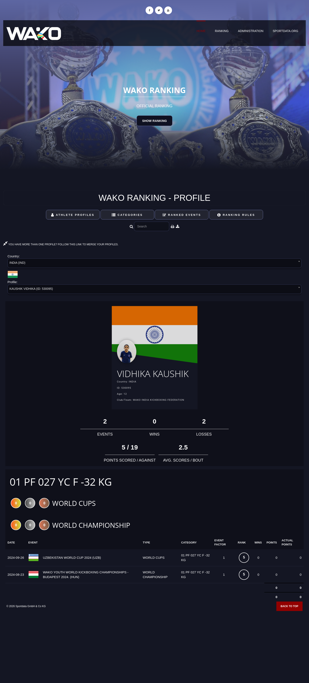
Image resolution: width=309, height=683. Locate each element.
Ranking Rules (236, 214)
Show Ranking (154, 121)
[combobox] (154, 263)
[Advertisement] (154, 652)
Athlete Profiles (72, 214)
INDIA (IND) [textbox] (17, 262)
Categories (127, 214)
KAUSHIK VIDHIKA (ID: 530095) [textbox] (31, 288)
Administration (250, 31)
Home (200, 31)
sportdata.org (285, 31)
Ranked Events (182, 214)
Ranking (222, 31)
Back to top (289, 618)
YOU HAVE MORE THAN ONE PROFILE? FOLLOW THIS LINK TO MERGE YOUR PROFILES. (60, 244)
